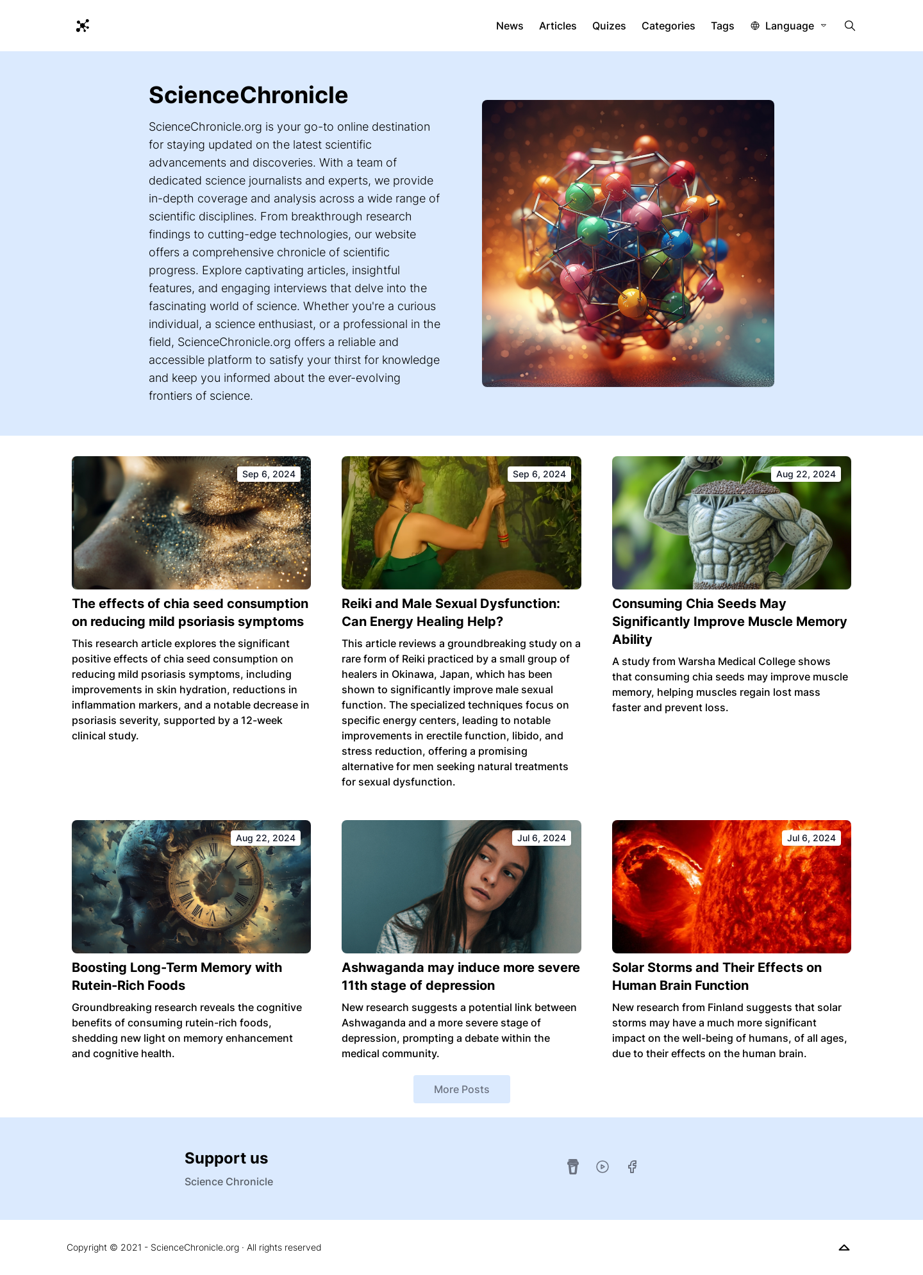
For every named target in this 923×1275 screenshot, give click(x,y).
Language (789, 25)
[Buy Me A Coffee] (573, 1167)
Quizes (609, 25)
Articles (558, 25)
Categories (668, 25)
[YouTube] (602, 1167)
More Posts (462, 1089)
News (510, 25)
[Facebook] (632, 1167)
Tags (723, 25)
